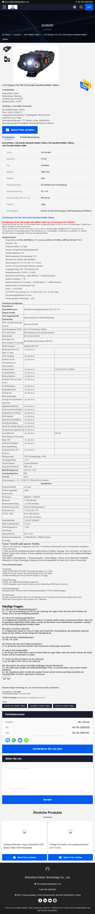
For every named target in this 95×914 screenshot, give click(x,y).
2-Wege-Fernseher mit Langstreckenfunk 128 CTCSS (69, 846)
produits (17, 35)
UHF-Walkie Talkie (31, 35)
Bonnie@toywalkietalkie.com (15, 2)
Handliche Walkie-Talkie (40, 706)
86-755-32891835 (84, 2)
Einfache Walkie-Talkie (64, 706)
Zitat (89, 7)
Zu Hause (6, 35)
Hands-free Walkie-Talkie (14, 706)
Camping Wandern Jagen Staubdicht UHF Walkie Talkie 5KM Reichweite (23, 846)
